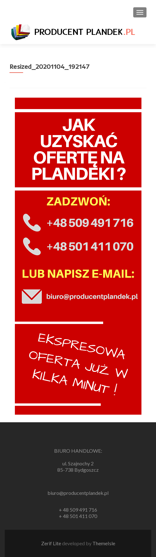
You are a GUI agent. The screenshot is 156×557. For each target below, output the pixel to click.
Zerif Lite (51, 543)
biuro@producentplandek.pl (78, 493)
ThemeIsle (103, 543)
